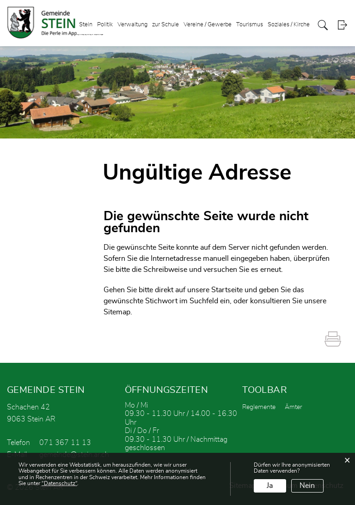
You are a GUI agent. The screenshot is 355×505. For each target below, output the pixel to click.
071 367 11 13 (65, 442)
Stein (85, 25)
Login (342, 25)
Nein (307, 485)
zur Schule (165, 25)
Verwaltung (132, 25)
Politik (105, 25)
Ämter (293, 407)
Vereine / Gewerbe (208, 25)
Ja (270, 485)
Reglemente (258, 407)
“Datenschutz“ (59, 483)
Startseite (227, 290)
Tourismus (249, 25)
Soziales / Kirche (289, 25)
